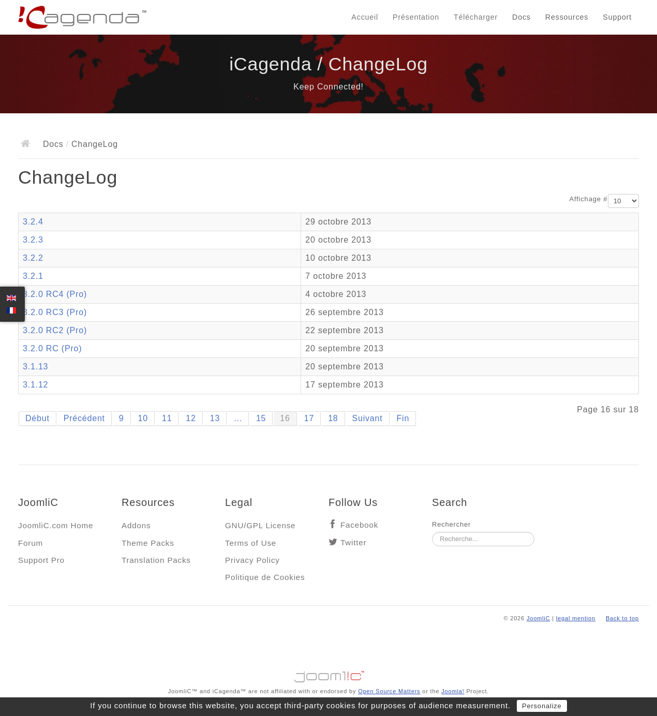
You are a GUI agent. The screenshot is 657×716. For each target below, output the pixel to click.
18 (333, 418)
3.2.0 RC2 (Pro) (55, 330)
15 (261, 418)
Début (37, 418)
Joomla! (452, 691)
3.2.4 (33, 221)
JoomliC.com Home (55, 525)
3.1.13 (35, 366)
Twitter (353, 542)
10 (143, 418)
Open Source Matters (389, 691)
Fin (403, 418)
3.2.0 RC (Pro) (52, 348)
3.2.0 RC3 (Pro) (55, 312)
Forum (30, 543)
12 (191, 418)
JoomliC (538, 618)
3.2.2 (33, 257)
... (238, 418)
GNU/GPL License (260, 525)
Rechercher (451, 524)
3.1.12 (35, 384)
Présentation (416, 17)
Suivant (367, 418)
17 (309, 418)
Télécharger (476, 17)
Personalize (542, 706)
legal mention (575, 618)
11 (167, 418)
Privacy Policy (252, 560)
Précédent (84, 418)
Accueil (364, 17)
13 (215, 418)
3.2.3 (33, 239)
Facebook (359, 525)
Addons (136, 525)
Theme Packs (148, 543)
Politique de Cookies (265, 577)
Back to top (622, 618)
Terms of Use (250, 543)
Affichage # (589, 199)
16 (285, 418)
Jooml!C (328, 674)
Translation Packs (156, 560)
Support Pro (41, 560)
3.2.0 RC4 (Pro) (55, 294)
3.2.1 (33, 276)
